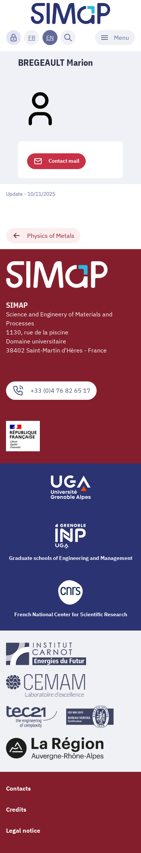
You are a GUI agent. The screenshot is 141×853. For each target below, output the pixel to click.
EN (50, 37)
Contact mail (56, 161)
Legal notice (23, 830)
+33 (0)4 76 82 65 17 (51, 390)
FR (31, 37)
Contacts (18, 788)
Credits (16, 809)
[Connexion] (13, 37)
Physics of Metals (43, 235)
